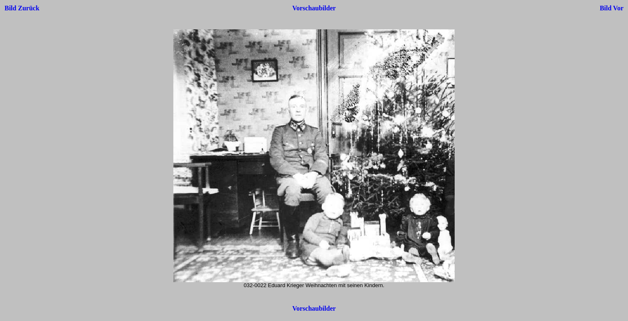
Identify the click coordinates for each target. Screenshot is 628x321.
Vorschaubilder (314, 8)
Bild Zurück (22, 8)
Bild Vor (611, 8)
